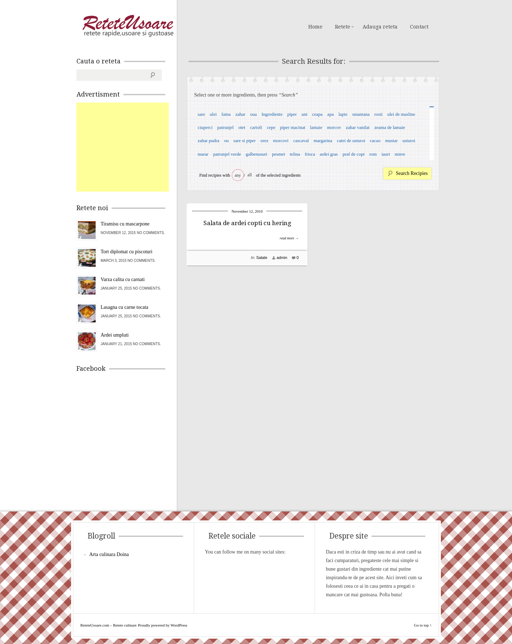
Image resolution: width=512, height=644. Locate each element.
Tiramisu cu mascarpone (125, 224)
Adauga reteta (380, 27)
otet (241, 127)
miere (400, 154)
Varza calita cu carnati (123, 279)
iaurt (386, 154)
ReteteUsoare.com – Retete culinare (127, 26)
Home (315, 27)
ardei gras (329, 154)
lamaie (316, 127)
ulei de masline (401, 114)
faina (226, 114)
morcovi (280, 140)
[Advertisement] (129, 147)
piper (292, 114)
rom (373, 154)
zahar (240, 114)
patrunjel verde (227, 154)
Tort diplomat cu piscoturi (127, 251)
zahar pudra (208, 140)
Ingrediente (271, 114)
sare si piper (244, 140)
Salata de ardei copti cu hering (247, 223)
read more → (289, 238)
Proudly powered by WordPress (162, 625)
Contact (419, 27)
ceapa (317, 114)
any (238, 175)
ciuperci (205, 127)
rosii (378, 114)
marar (203, 154)
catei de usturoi (351, 140)
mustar (391, 140)
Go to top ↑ (423, 625)
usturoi (408, 140)
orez (264, 140)
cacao (375, 140)
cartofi (256, 127)
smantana (360, 114)
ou (226, 140)
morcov (334, 127)
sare (201, 114)
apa (330, 114)
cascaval (301, 140)
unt (305, 114)
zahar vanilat (358, 127)
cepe (271, 127)
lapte (342, 114)
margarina (323, 140)
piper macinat (292, 127)
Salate (261, 257)
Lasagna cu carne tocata (124, 307)
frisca (310, 154)
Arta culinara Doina (109, 554)
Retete (342, 27)
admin (282, 257)
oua (253, 114)
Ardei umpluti (115, 335)
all (249, 174)
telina (295, 154)
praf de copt (353, 154)
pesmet (278, 154)
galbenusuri (256, 154)
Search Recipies (412, 173)
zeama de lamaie (389, 127)
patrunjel (225, 127)
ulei (213, 114)
